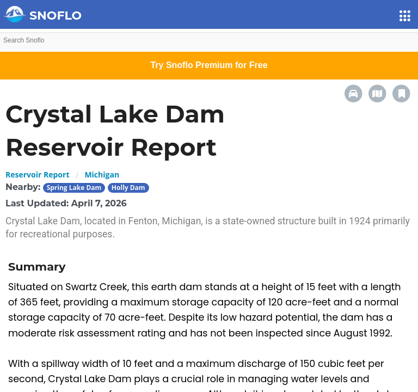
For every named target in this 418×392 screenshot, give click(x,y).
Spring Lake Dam (74, 187)
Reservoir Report (37, 174)
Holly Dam (128, 187)
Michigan (101, 174)
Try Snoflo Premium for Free (208, 65)
